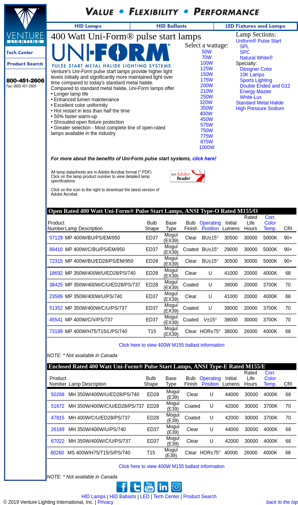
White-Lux (251, 97)
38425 (56, 285)
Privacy (105, 502)
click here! (204, 159)
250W (206, 97)
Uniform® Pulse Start (259, 41)
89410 (56, 249)
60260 (57, 453)
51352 (56, 308)
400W (206, 114)
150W (206, 74)
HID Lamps (94, 496)
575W (206, 125)
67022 (57, 441)
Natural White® (256, 58)
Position (210, 225)
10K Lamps (252, 75)
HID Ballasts (122, 496)
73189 (56, 331)
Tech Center (166, 496)
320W (206, 102)
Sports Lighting (256, 80)
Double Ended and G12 (265, 86)
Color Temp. (270, 223)
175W (206, 80)
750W (206, 130)
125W (206, 69)
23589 (56, 296)
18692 (56, 273)
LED (144, 496)
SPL (244, 46)
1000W (206, 147)
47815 (57, 418)
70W (207, 57)
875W (206, 142)
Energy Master (255, 91)
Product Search (200, 496)
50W (207, 52)
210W (206, 91)
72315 (56, 261)
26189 (57, 429)
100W (206, 63)
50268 (57, 394)
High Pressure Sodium (260, 108)
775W (206, 136)
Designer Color (256, 69)
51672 (57, 406)
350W (206, 108)
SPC (245, 52)
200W (206, 85)
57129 (56, 238)
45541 (56, 320)
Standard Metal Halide (260, 103)
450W (206, 119)
